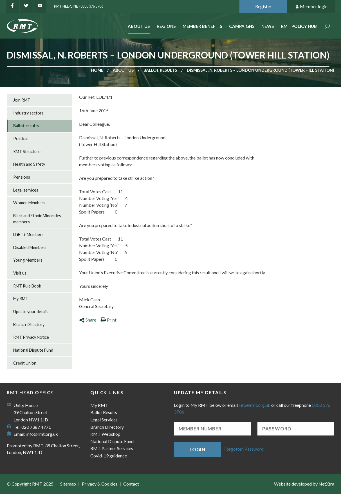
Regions (166, 26)
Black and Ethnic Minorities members (37, 218)
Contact (131, 483)
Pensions (21, 177)
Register (263, 6)
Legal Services (104, 419)
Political (20, 138)
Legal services (25, 190)
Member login (311, 7)
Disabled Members (29, 247)
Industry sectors (28, 113)
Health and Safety (29, 164)
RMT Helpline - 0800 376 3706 (78, 6)
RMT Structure (27, 151)
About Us (139, 26)
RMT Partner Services (111, 448)
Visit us (19, 273)
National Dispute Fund (33, 350)
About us (123, 70)
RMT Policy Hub (299, 26)
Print (108, 319)
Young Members (27, 260)
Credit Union (24, 363)
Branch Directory (28, 324)
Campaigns (242, 26)
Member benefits (202, 26)
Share (87, 319)
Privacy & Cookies (99, 483)
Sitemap (68, 483)
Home (97, 70)
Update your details (30, 311)
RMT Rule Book (27, 286)
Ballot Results (103, 412)
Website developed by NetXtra (304, 483)
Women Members (29, 202)
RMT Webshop (105, 434)
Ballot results (160, 70)
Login (197, 449)
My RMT (20, 298)
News (267, 26)
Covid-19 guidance (108, 455)
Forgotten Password (244, 449)
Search (327, 26)
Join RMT (21, 100)
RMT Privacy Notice (31, 337)
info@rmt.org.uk (42, 434)
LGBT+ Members (28, 234)
